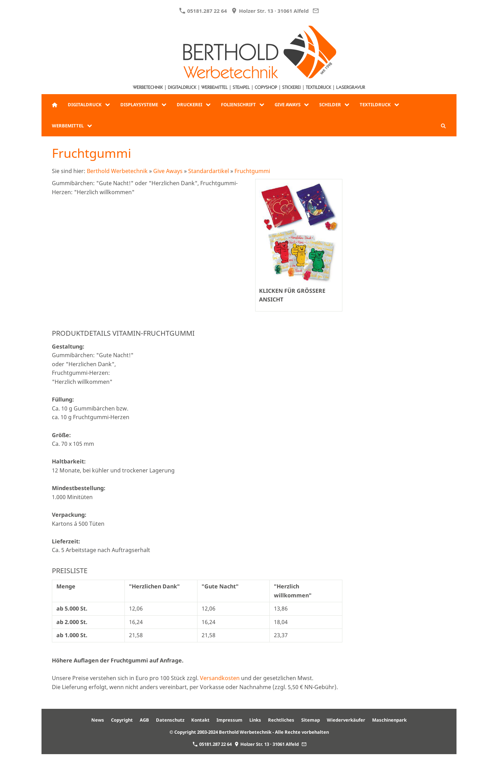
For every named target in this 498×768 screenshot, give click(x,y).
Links (255, 720)
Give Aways (168, 171)
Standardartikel (208, 171)
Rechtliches (281, 720)
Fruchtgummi (252, 171)
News (97, 720)
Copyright (122, 720)
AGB (144, 720)
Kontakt (200, 720)
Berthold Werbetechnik (117, 171)
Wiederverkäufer (346, 720)
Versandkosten (220, 678)
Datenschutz (170, 720)
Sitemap (310, 720)
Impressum (229, 720)
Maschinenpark (389, 720)
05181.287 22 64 (203, 10)
